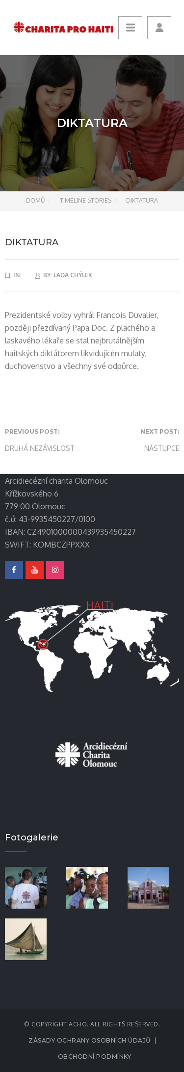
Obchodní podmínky (94, 1056)
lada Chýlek (72, 275)
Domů (35, 200)
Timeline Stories (85, 200)
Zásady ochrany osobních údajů (89, 1040)
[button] (159, 27)
